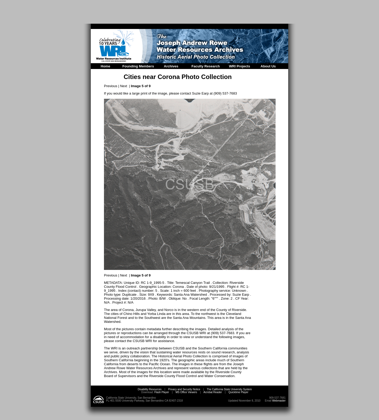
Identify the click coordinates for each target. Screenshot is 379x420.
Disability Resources (150, 389)
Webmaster (279, 400)
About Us (268, 66)
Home (105, 66)
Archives (171, 66)
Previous (110, 86)
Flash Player (161, 392)
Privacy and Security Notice (184, 389)
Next (123, 86)
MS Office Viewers (186, 392)
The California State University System (229, 389)
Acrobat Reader (212, 392)
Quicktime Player (238, 392)
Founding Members (138, 66)
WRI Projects (239, 66)
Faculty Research (206, 66)
